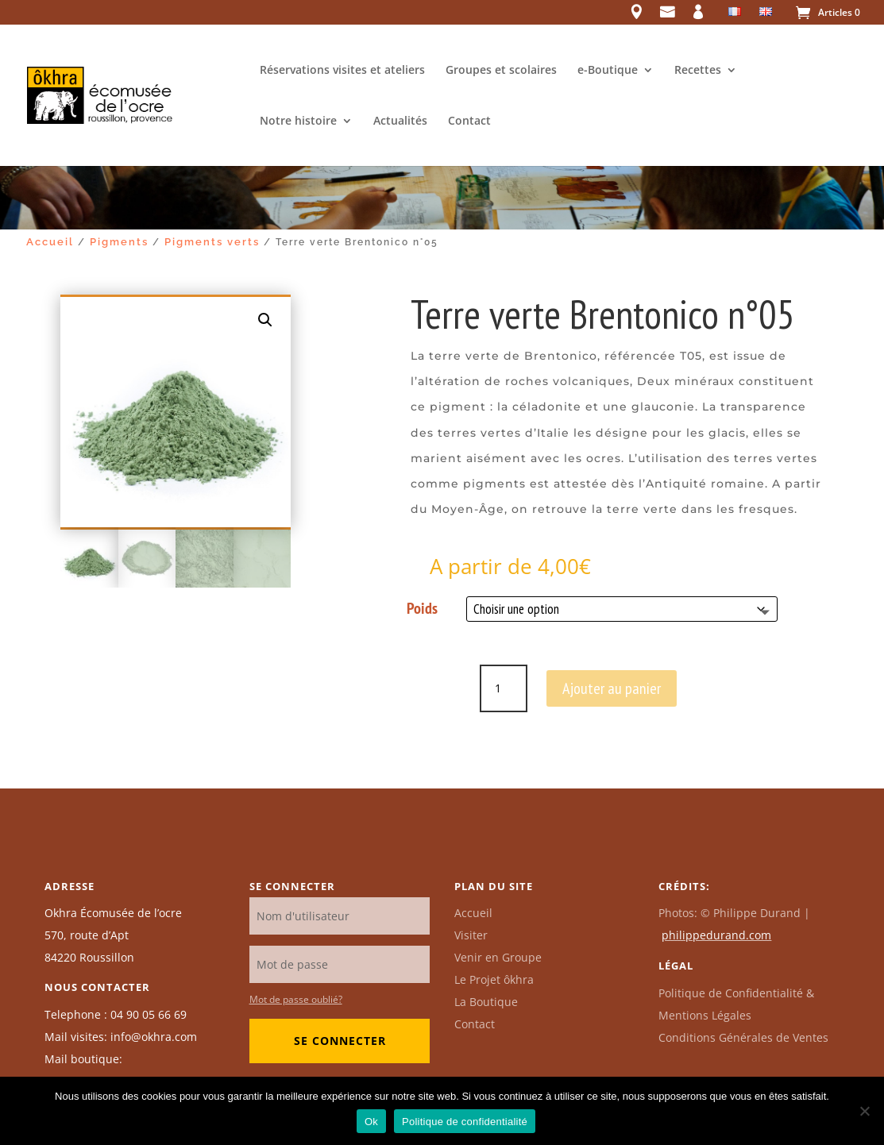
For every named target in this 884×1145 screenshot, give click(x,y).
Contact (469, 121)
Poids (422, 608)
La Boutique (486, 1001)
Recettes (697, 70)
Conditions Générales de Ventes (743, 1037)
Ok (371, 1122)
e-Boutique (607, 70)
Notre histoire (298, 121)
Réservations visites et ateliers (342, 70)
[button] (265, 320)
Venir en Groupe (498, 957)
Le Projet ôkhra (494, 979)
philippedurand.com (716, 935)
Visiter (471, 935)
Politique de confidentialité (464, 1122)
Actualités (400, 121)
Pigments (119, 242)
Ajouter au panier (611, 688)
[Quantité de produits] (503, 688)
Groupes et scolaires (501, 70)
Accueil (50, 242)
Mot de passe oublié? (295, 999)
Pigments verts (212, 242)
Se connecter (340, 1040)
